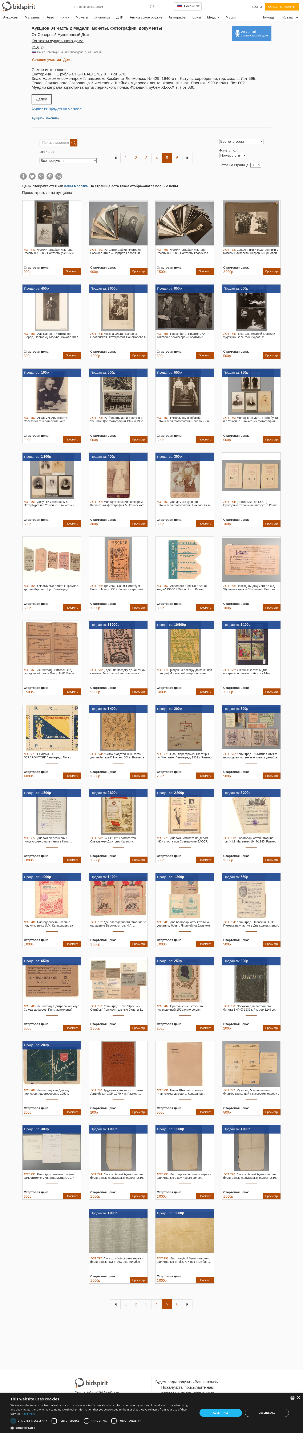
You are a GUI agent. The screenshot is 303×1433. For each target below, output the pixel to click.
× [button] (298, 1397)
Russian (290, 17)
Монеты (82, 17)
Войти (257, 6)
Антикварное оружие (146, 17)
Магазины (32, 17)
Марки (231, 17)
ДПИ (120, 17)
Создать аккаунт (282, 6)
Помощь (268, 17)
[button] (102, 1428)
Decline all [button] (266, 1413)
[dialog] (151, 1413)
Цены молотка (76, 186)
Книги (65, 17)
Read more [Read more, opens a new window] (28, 1414)
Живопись (102, 17)
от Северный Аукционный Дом (60, 34)
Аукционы (11, 17)
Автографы (177, 17)
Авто (50, 17)
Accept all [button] (221, 1413)
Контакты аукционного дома (58, 41)
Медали (213, 17)
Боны (196, 17)
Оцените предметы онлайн (57, 108)
